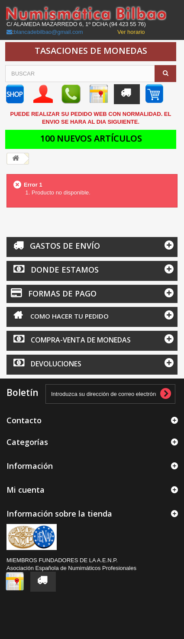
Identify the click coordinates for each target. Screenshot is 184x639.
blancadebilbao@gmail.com (48, 32)
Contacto (24, 420)
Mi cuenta (25, 489)
